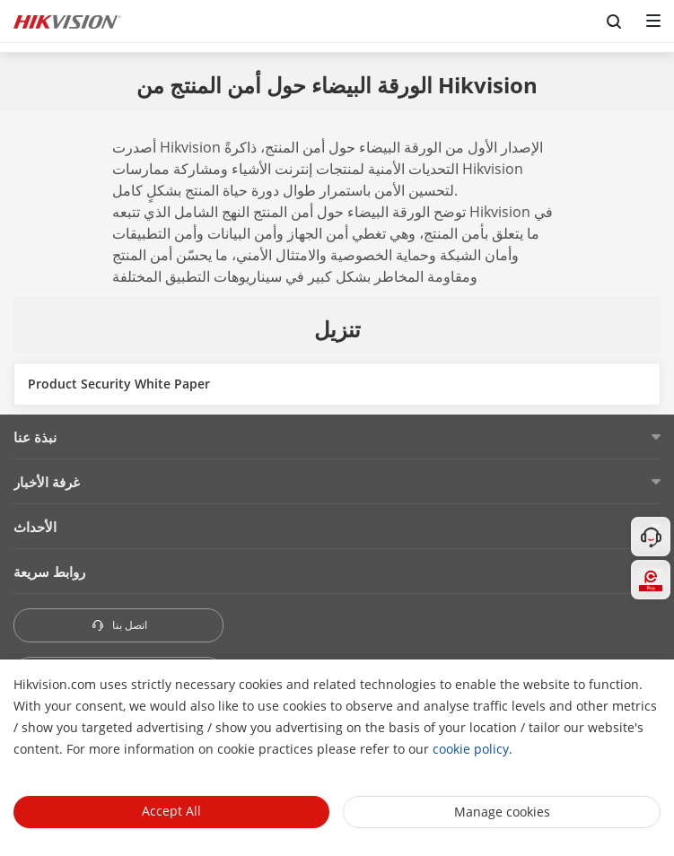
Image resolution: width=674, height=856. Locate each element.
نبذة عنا (35, 437)
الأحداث (35, 527)
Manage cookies (502, 811)
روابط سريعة (49, 572)
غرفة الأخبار (46, 482)
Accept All (171, 810)
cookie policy (471, 748)
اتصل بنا (119, 625)
